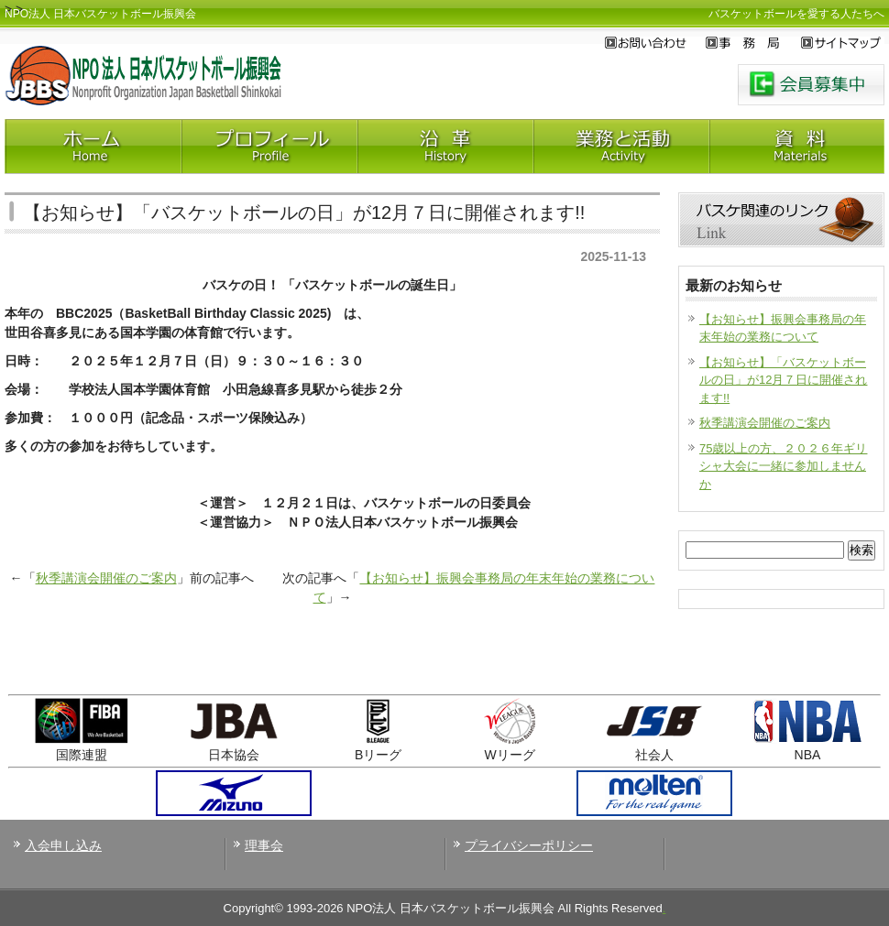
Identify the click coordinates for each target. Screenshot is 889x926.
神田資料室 (796, 146)
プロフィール (269, 146)
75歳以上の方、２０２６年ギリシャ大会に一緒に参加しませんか (783, 466)
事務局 (753, 43)
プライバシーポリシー (529, 845)
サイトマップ (842, 43)
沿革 (444, 146)
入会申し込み (63, 845)
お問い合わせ (655, 43)
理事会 (264, 845)
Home (93, 146)
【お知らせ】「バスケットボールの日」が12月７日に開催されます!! (783, 380)
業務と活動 (620, 146)
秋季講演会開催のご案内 (106, 578)
